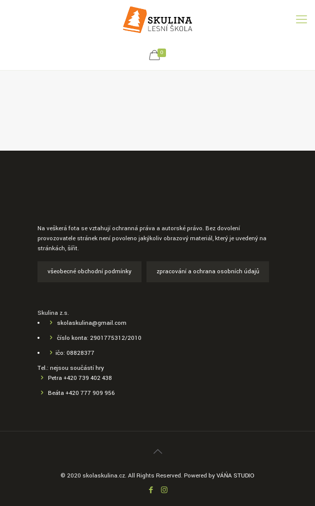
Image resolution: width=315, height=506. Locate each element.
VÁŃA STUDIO (235, 475)
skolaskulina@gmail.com (91, 323)
